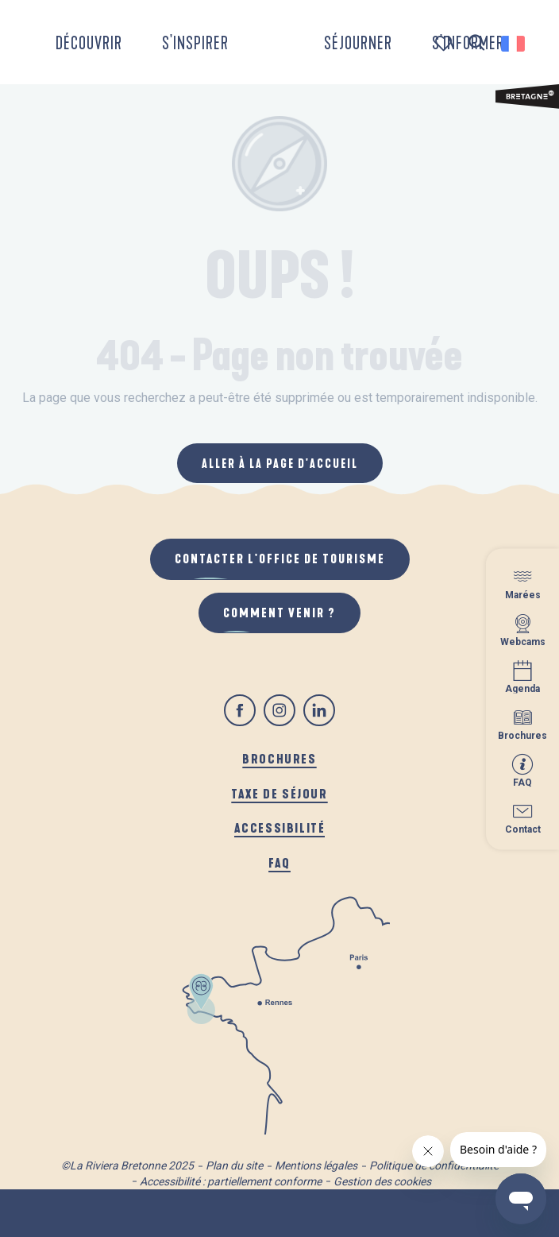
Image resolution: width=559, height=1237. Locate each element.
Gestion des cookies (382, 1181)
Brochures (279, 758)
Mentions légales (316, 1165)
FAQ (279, 862)
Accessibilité (280, 827)
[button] (477, 43)
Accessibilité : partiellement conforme (231, 1181)
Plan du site (234, 1165)
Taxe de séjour (279, 793)
